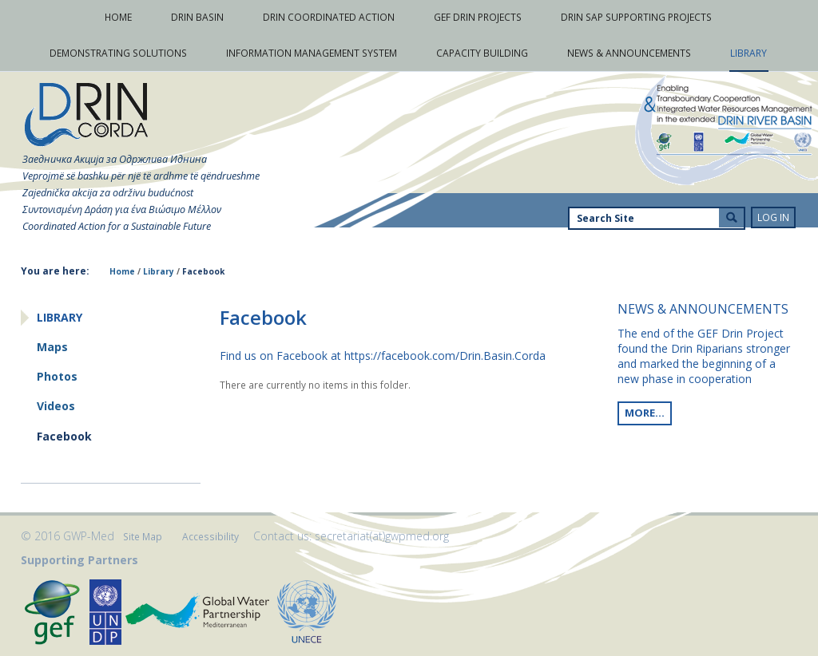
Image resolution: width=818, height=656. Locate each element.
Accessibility (210, 536)
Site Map (142, 536)
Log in (773, 217)
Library (158, 271)
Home (122, 271)
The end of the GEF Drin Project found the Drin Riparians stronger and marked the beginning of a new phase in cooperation (703, 356)
